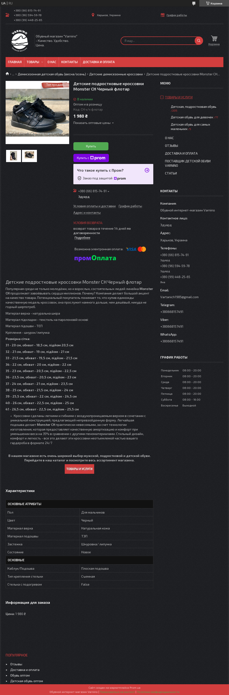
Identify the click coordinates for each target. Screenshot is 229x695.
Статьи (171, 173)
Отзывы (171, 146)
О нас (51, 62)
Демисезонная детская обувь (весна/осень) (52, 74)
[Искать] (199, 40)
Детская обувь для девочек (192, 117)
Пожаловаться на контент (117, 691)
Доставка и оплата (99, 62)
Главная (15, 62)
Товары (33, 62)
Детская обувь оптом (26, 681)
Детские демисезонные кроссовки (116, 74)
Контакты (69, 62)
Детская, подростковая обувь (193, 107)
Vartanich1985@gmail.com (179, 297)
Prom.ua (135, 687)
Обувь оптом (20, 675)
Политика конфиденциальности (158, 691)
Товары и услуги (179, 97)
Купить (91, 146)
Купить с (91, 158)
